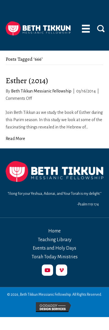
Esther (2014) (27, 80)
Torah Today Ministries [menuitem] (55, 256)
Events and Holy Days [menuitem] (54, 248)
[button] (47, 270)
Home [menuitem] (54, 231)
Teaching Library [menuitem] (54, 239)
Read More (15, 138)
